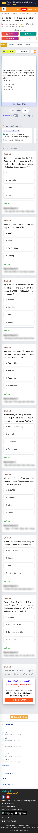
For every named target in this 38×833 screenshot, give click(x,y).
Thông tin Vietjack (9, 821)
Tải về (28, 34)
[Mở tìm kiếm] (18, 9)
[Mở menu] (8, 9)
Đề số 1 (3, 44)
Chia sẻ (10, 34)
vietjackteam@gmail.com (14, 809)
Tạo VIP (24, 9)
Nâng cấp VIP (19, 700)
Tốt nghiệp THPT (6, 13)
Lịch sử (15, 13)
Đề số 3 (19, 44)
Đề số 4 (27, 44)
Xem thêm (5, 765)
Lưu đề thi (28, 38)
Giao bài (10, 38)
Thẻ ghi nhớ (8, 51)
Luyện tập (22, 51)
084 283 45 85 (11, 806)
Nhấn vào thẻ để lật (19, 104)
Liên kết (5, 817)
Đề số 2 (11, 44)
